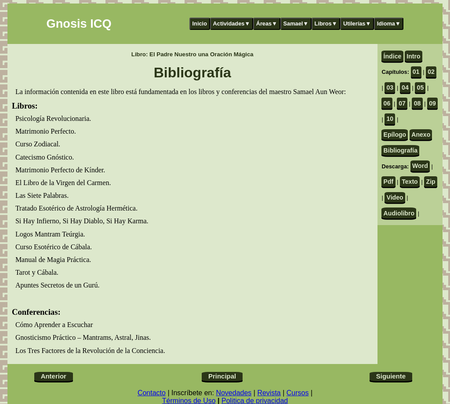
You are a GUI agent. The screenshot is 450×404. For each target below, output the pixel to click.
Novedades (233, 393)
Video (395, 197)
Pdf (389, 181)
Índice (393, 56)
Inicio (199, 23)
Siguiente (391, 376)
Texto (410, 181)
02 (431, 71)
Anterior (53, 376)
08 (417, 103)
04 (405, 87)
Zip (430, 181)
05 (420, 87)
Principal (222, 376)
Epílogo (395, 134)
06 (387, 103)
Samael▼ (295, 23)
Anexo (420, 134)
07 (402, 103)
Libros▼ (326, 23)
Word (420, 165)
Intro (413, 56)
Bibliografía (400, 150)
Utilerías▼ (357, 23)
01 (416, 71)
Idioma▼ (389, 23)
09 (432, 103)
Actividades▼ (231, 23)
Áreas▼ (266, 23)
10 (390, 118)
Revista (268, 393)
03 (390, 87)
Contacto (152, 393)
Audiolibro (399, 213)
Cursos (298, 393)
